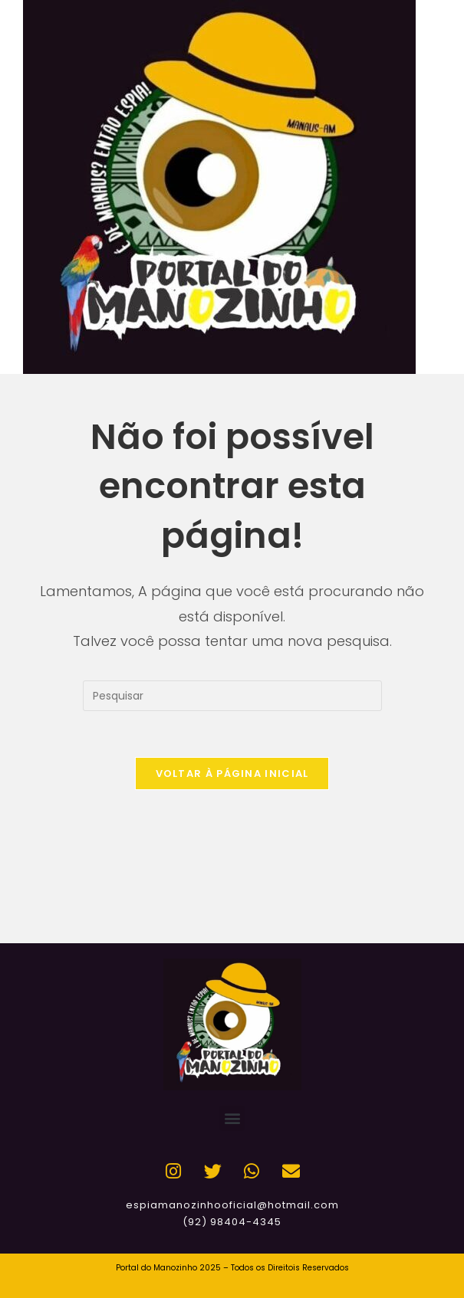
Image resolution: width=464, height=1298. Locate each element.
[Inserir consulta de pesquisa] (232, 695)
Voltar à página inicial (232, 773)
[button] (232, 1118)
